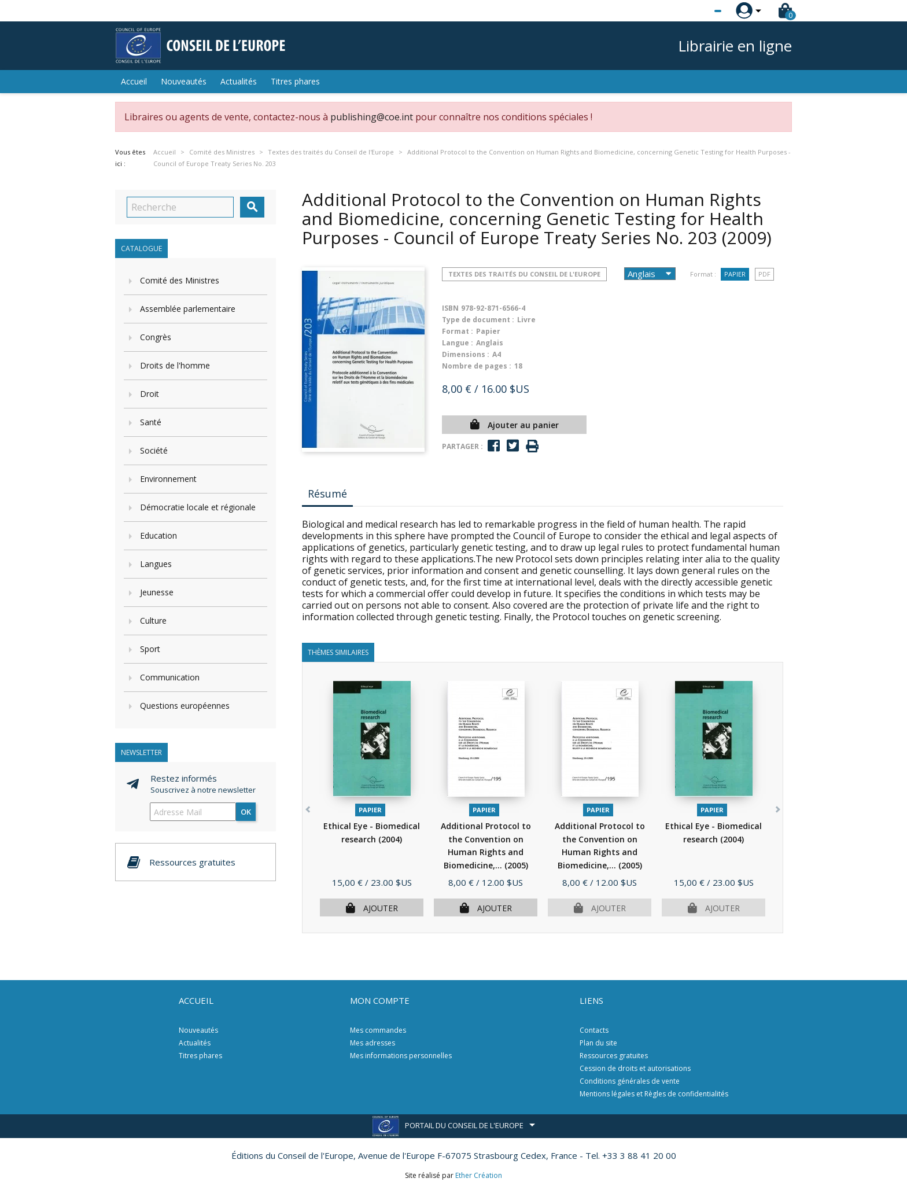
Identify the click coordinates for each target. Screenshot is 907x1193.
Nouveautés (184, 81)
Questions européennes (185, 705)
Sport (150, 648)
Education (158, 535)
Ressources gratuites (614, 1056)
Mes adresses (372, 1043)
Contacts (594, 1030)
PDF (764, 274)
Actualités (238, 81)
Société (154, 450)
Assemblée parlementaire (187, 308)
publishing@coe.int (371, 117)
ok (246, 812)
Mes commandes (378, 1030)
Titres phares (295, 81)
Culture (153, 620)
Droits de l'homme (175, 365)
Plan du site (598, 1043)
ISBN (450, 308)
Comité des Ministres (179, 280)
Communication (170, 677)
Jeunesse (157, 592)
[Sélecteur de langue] (694, 11)
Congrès (155, 337)
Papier (735, 274)
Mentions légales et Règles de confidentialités (654, 1094)
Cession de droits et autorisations (635, 1068)
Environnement (168, 478)
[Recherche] (180, 207)
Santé (150, 422)
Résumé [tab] (327, 493)
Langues (156, 563)
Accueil (134, 81)
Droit (149, 393)
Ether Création (478, 1175)
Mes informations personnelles (401, 1056)
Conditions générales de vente (630, 1081)
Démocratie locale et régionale (198, 507)
